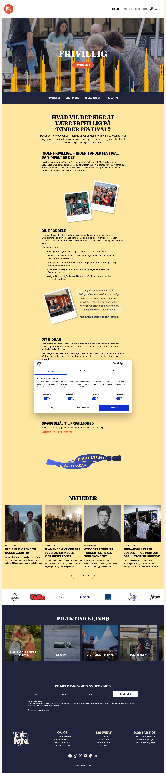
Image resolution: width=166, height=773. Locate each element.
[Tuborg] (18, 597)
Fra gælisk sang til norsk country (21, 587)
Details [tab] (83, 371)
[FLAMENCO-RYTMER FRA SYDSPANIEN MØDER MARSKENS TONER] (63, 560)
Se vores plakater (62, 745)
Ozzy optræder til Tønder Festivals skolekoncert (99, 589)
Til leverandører (103, 742)
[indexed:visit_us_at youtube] (85, 756)
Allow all (114, 408)
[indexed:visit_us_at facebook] (70, 756)
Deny (52, 408)
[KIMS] (41, 597)
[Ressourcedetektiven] (135, 597)
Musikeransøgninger (145, 739)
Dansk (116, 9)
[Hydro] (64, 597)
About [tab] (115, 371)
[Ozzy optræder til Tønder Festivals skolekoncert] (102, 560)
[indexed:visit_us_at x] (80, 756)
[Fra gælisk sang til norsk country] (23, 560)
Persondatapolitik (62, 742)
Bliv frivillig (72, 98)
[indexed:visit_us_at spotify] (90, 756)
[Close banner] (128, 364)
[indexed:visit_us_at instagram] (75, 756)
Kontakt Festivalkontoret (144, 736)
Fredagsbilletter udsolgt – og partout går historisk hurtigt (142, 589)
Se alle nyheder (83, 612)
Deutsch (141, 9)
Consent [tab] (50, 371)
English (127, 9)
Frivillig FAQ (112, 98)
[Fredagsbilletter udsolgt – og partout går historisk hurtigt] (142, 560)
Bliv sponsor (104, 739)
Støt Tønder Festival (62, 739)
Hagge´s (103, 745)
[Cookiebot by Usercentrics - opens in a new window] (114, 363)
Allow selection (83, 408)
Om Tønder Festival (62, 736)
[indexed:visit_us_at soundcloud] (96, 756)
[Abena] (111, 597)
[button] (8, 9)
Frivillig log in (83, 65)
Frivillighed (54, 98)
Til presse (103, 736)
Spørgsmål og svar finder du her (57, 437)
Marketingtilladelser (35, 701)
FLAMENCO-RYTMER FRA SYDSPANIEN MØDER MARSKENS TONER (62, 589)
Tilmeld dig (125, 694)
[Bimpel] (88, 597)
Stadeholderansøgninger (145, 742)
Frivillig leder (92, 98)
